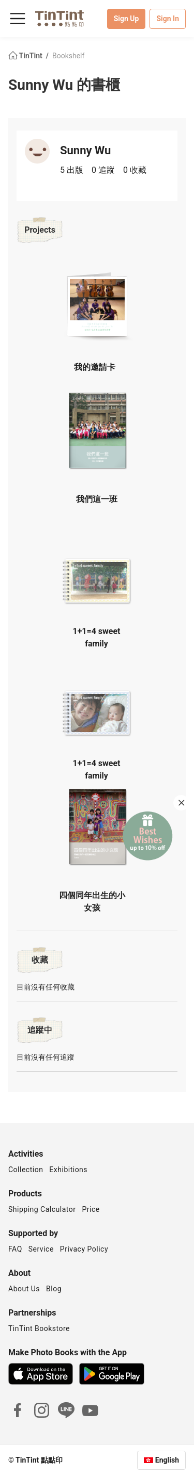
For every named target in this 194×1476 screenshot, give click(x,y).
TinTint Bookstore (39, 1328)
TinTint (26, 56)
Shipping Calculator (42, 1209)
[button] (97, 306)
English (167, 1460)
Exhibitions (68, 1169)
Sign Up (126, 18)
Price (91, 1209)
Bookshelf (68, 56)
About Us (24, 1289)
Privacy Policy (84, 1249)
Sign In (167, 18)
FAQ (15, 1249)
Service (41, 1249)
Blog (54, 1289)
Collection (25, 1169)
